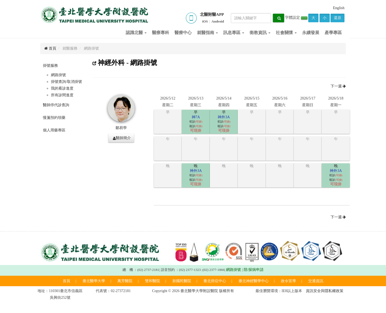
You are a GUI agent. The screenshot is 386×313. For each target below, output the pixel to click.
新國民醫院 (181, 281)
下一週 (338, 86)
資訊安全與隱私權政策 (324, 291)
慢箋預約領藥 (54, 118)
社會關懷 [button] (286, 32)
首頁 (50, 48)
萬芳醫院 (124, 281)
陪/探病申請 (253, 270)
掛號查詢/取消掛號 (66, 82)
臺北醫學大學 (94, 281)
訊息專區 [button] (233, 32)
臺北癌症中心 (214, 281)
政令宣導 (288, 281)
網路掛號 (58, 75)
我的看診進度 (62, 88)
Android (217, 21)
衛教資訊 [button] (260, 32)
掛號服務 (50, 66)
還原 (337, 18)
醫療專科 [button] (160, 32)
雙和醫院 (152, 281)
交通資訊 (315, 281)
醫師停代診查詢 (56, 105)
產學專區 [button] (333, 32)
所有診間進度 (62, 95)
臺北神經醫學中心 (254, 281)
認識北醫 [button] (136, 32)
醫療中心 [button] (183, 32)
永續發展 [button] (310, 32)
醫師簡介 (122, 138)
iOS (205, 21)
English (338, 8)
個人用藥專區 (54, 130)
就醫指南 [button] (207, 32)
